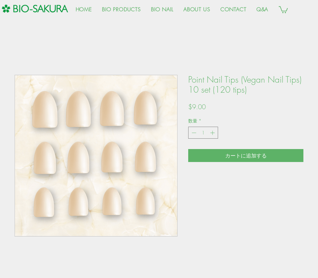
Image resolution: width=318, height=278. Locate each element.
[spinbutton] (203, 132)
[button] (283, 9)
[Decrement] (193, 132)
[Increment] (213, 132)
